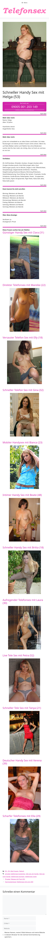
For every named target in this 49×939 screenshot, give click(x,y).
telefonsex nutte (31, 877)
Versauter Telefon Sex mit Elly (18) (23, 337)
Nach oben (43, 114)
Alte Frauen (14, 871)
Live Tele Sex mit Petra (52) (18, 655)
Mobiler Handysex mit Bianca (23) (22, 442)
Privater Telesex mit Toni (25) (15, 879)
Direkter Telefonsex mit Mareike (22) (24, 285)
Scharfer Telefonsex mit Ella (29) (21, 816)
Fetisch (21, 871)
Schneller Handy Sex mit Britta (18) (23, 547)
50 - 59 (7, 871)
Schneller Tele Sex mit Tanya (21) (22, 708)
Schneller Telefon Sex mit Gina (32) (23, 390)
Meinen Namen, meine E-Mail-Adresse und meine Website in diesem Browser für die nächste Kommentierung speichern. (25, 934)
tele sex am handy (32, 874)
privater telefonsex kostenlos (15, 874)
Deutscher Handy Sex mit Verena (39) (22, 762)
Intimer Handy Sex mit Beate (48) (22, 495)
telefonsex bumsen (17, 877)
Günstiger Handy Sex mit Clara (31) (23, 232)
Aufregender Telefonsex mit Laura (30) (23, 601)
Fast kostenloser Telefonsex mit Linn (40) (19, 882)
